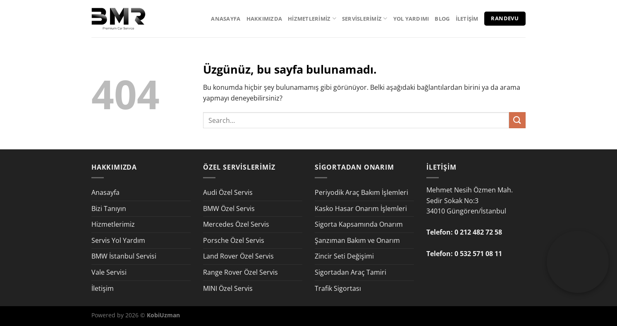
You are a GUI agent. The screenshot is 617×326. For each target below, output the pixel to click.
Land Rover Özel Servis (238, 256)
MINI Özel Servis (228, 288)
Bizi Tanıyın (108, 208)
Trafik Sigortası (338, 288)
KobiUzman (163, 315)
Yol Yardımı (411, 18)
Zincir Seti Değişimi (344, 256)
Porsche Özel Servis (233, 240)
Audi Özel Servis (228, 192)
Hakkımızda (264, 18)
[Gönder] (517, 120)
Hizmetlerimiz (312, 18)
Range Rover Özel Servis (240, 272)
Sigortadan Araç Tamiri (350, 272)
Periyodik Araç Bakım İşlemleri (361, 192)
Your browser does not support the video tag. (578, 246)
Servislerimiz (364, 18)
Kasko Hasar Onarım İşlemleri (361, 208)
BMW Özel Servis (229, 208)
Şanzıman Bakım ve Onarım (357, 240)
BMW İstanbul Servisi (123, 256)
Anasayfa (225, 18)
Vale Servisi (109, 272)
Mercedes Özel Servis (236, 224)
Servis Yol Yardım (118, 240)
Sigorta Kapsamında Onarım (359, 224)
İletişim (467, 18)
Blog (442, 18)
